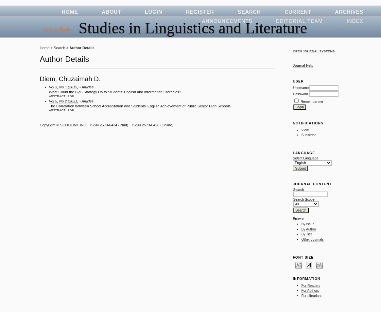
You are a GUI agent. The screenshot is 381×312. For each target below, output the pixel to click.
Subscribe (308, 135)
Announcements (227, 21)
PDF (70, 96)
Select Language (305, 158)
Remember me (312, 101)
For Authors (310, 290)
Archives (349, 12)
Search (249, 12)
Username (301, 88)
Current (298, 12)
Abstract (57, 96)
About (111, 12)
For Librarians (311, 296)
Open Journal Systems (314, 51)
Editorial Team (299, 21)
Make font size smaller (298, 265)
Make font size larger (319, 265)
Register (200, 12)
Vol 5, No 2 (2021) (63, 101)
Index (354, 21)
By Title (306, 234)
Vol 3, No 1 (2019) (63, 87)
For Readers (310, 285)
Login (153, 12)
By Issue (307, 224)
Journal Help (303, 65)
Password (300, 94)
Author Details (81, 48)
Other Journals (312, 239)
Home (70, 12)
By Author (308, 229)
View (304, 130)
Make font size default (309, 265)
